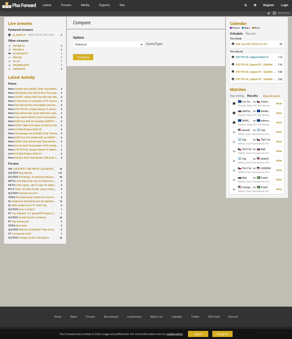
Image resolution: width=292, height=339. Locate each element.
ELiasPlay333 (20, 53)
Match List (156, 317)
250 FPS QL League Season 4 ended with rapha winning (46, 149)
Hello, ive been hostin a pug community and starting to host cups (51, 189)
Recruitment (111, 317)
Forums (13, 163)
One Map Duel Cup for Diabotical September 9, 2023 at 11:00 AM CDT (55, 181)
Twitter (195, 317)
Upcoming (237, 96)
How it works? (27, 209)
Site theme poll (20, 221)
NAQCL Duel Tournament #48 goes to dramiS (40, 157)
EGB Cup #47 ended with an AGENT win (37, 137)
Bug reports (25, 173)
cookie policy (174, 334)
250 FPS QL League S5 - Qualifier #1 (256, 64)
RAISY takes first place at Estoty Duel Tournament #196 (46, 125)
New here (21, 225)
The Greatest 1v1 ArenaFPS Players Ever (34, 213)
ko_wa (16, 61)
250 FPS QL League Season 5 (252, 57)
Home (12, 83)
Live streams (20, 23)
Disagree (222, 334)
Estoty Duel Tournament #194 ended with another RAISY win (49, 145)
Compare (83, 57)
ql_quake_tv (19, 34)
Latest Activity (21, 77)
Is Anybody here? (21, 233)
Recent (251, 33)
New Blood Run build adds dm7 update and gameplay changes (50, 113)
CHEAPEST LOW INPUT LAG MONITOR (35, 168)
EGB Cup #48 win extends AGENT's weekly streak (43, 121)
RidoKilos (18, 49)
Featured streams (20, 30)
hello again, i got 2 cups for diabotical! (38, 185)
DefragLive (19, 45)
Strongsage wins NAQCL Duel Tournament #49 (41, 133)
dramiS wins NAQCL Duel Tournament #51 (38, 88)
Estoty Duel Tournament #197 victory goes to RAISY (44, 101)
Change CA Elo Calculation (34, 237)
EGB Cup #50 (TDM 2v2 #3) (251, 44)
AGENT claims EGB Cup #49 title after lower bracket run (46, 97)
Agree (198, 334)
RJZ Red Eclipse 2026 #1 (27, 153)
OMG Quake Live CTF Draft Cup (29, 205)
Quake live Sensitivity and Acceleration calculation (40, 201)
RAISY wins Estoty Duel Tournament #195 (38, 141)
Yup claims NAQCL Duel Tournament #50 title (40, 117)
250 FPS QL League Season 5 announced (38, 109)
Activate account (28, 193)
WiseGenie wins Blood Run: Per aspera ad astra (41, 93)
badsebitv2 (19, 68)
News (73, 317)
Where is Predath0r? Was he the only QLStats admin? (48, 229)
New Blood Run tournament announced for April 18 (44, 105)
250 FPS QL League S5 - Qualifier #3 (256, 79)
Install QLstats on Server (32, 217)
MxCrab (17, 57)
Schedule (236, 33)
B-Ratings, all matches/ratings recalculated (43, 177)
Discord (233, 317)
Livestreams (134, 317)
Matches (238, 89)
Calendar (238, 23)
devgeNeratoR (21, 65)
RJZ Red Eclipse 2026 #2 (27, 129)
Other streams (18, 41)
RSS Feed (213, 317)
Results (252, 96)
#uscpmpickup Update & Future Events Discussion (44, 197)
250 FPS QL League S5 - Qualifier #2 (256, 71)
